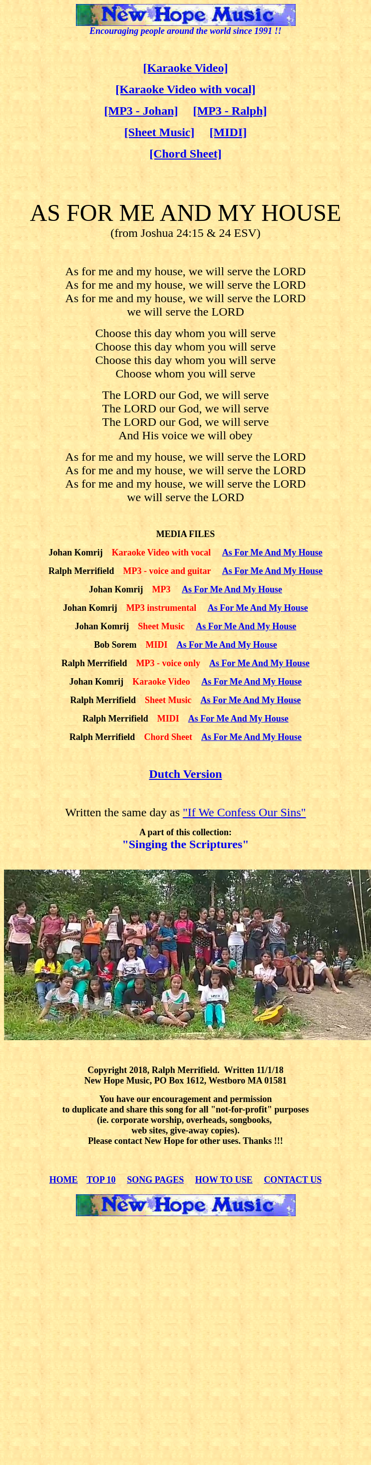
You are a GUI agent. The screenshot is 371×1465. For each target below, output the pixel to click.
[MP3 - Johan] (141, 110)
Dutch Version (185, 773)
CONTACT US (293, 1180)
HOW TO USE (224, 1180)
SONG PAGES (155, 1180)
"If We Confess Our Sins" (244, 812)
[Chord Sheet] (185, 153)
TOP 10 (100, 1180)
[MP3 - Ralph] (230, 110)
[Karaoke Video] (185, 67)
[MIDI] (228, 132)
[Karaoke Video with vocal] (185, 89)
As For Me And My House (272, 552)
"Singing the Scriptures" (185, 844)
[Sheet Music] (159, 132)
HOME (63, 1180)
